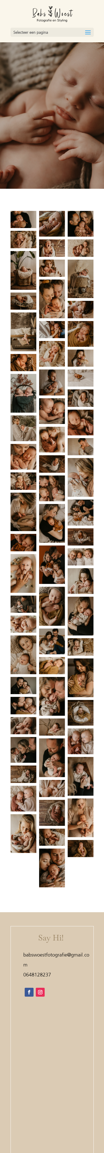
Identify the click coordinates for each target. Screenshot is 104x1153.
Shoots (52, 1107)
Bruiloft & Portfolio (52, 1099)
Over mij (52, 1123)
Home (52, 1092)
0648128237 (37, 974)
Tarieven (52, 1115)
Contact (52, 1130)
